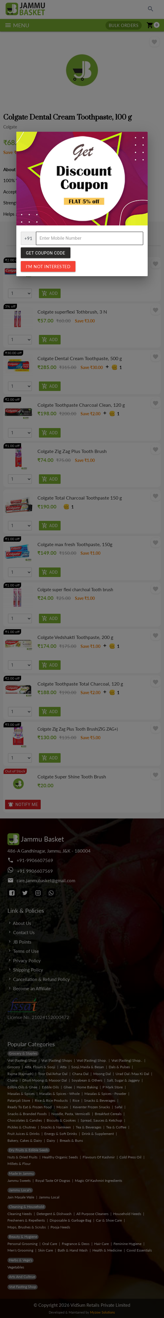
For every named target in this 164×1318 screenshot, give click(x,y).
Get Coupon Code (45, 253)
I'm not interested (48, 266)
